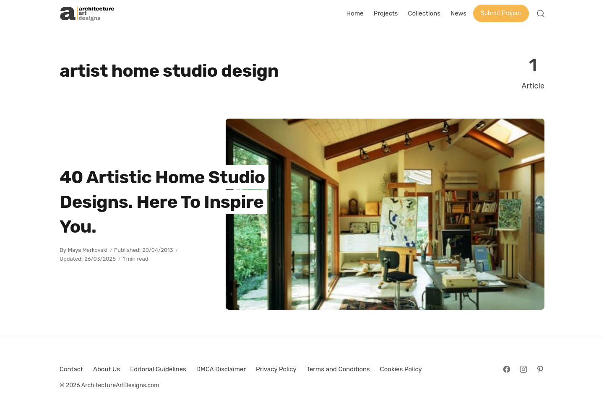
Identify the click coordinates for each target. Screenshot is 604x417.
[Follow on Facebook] (506, 369)
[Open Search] (540, 13)
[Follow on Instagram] (523, 369)
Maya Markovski (87, 250)
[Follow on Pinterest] (540, 369)
